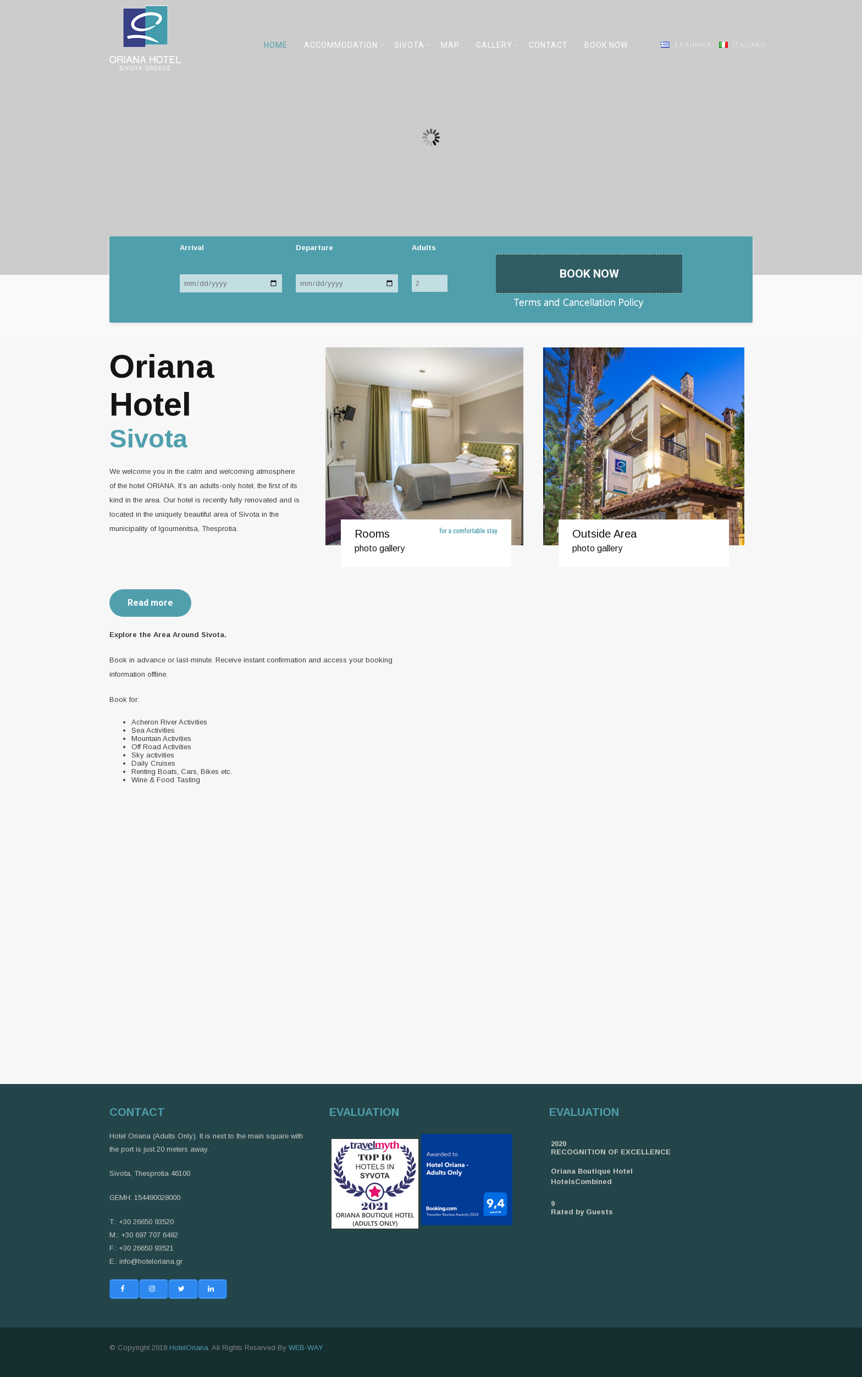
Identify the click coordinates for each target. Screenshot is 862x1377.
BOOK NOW (606, 45)
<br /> (598, 848)
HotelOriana (188, 1347)
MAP (450, 45)
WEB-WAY (306, 1347)
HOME (276, 45)
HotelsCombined (581, 1181)
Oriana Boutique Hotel (592, 1171)
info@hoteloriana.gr (151, 1261)
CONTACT (548, 45)
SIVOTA (413, 45)
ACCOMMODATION (344, 45)
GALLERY (498, 45)
